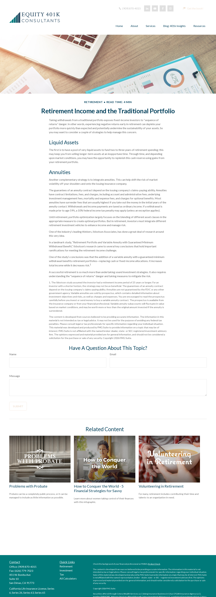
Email (113, 354)
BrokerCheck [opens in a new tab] (154, 564)
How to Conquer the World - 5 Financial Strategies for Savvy (99, 488)
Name (12, 354)
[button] (193, 8)
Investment (66, 570)
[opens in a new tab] (147, 8)
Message (14, 375)
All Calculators (68, 578)
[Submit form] (18, 406)
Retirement (66, 566)
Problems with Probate (28, 486)
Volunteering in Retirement (161, 486)
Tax (62, 574)
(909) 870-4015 (129, 8)
